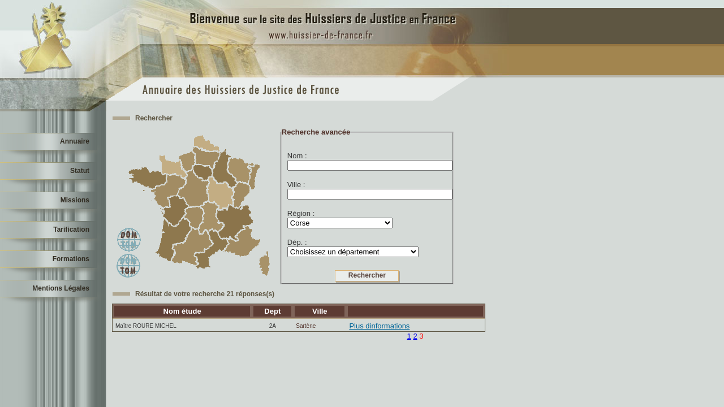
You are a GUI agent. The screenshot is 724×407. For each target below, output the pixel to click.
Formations (71, 259)
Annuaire (74, 141)
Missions (75, 200)
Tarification (71, 229)
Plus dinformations (379, 326)
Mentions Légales (60, 288)
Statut (79, 171)
